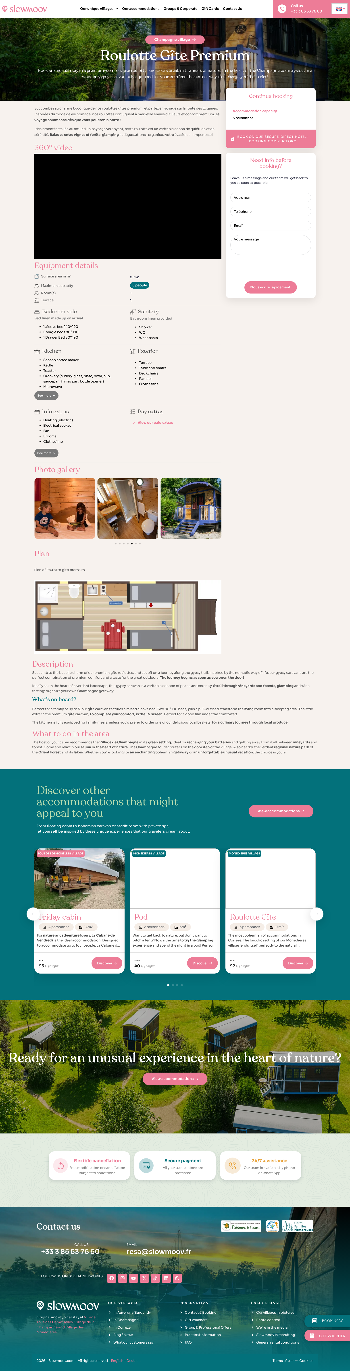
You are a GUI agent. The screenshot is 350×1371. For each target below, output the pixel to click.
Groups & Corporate (180, 8)
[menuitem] (339, 8)
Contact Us (232, 8)
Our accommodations (140, 8)
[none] (339, 8)
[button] (46, 395)
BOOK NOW (332, 1321)
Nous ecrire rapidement (270, 287)
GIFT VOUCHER (332, 1336)
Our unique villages (99, 8)
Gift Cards (210, 8)
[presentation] (264, 268)
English (117, 1361)
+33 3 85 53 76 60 (70, 1251)
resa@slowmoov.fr (159, 1251)
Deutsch (134, 1361)
